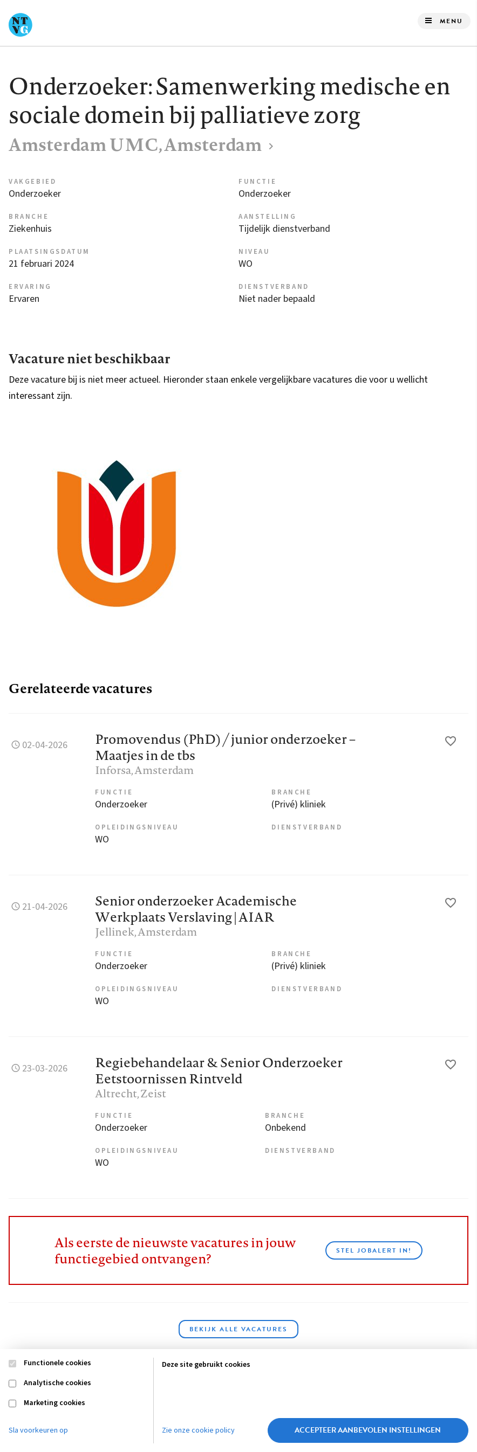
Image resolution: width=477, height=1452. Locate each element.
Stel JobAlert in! (374, 1250)
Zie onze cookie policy (198, 1430)
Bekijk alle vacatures (238, 1329)
